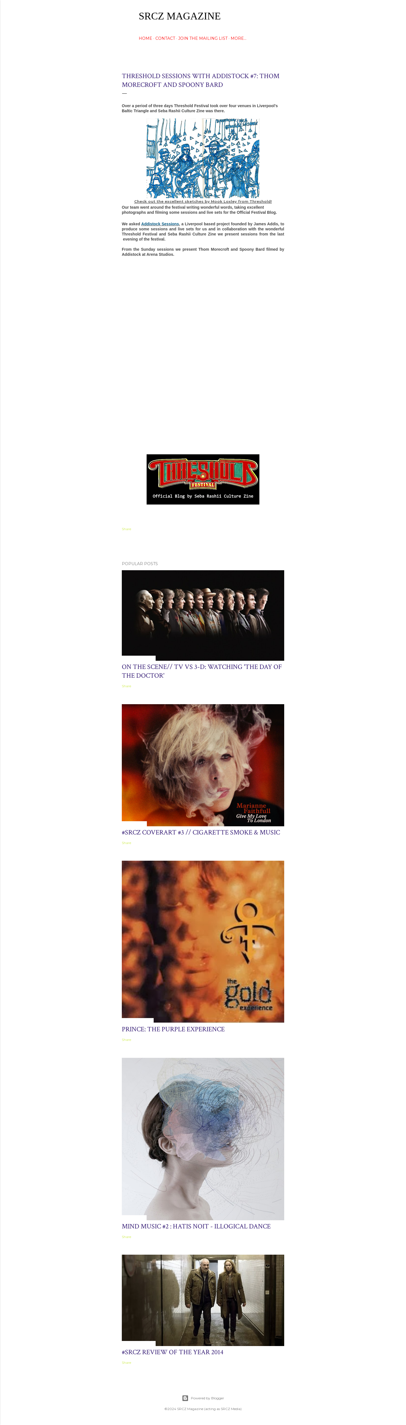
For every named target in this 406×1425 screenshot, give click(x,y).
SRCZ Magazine (180, 16)
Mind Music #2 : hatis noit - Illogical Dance (196, 1226)
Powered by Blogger (203, 1398)
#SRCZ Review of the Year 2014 (172, 1352)
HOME (145, 38)
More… (238, 38)
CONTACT (165, 38)
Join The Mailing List (203, 38)
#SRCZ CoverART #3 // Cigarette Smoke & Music (201, 832)
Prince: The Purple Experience (173, 1029)
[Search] (280, 15)
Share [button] (126, 529)
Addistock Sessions (160, 224)
